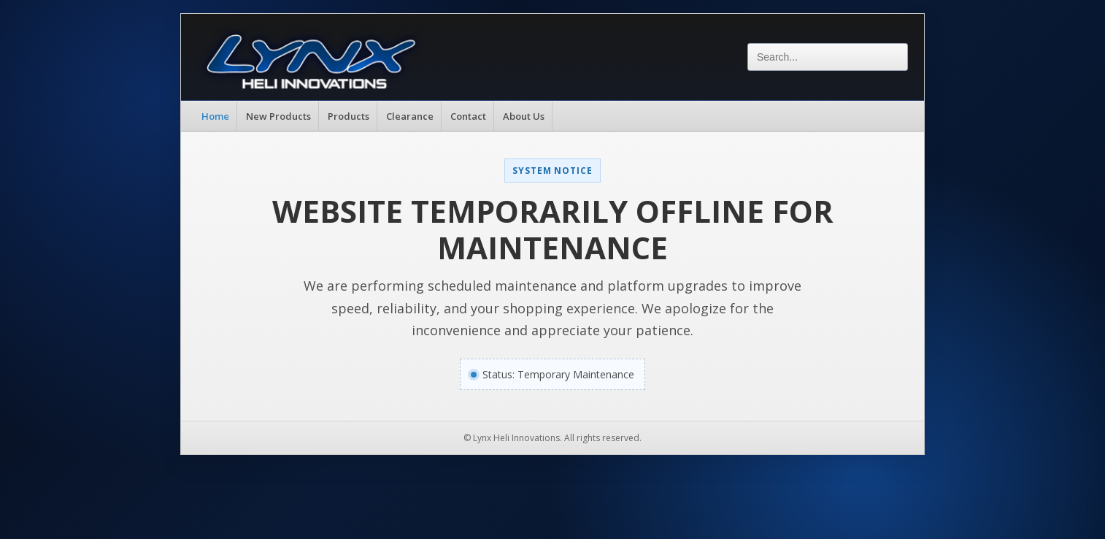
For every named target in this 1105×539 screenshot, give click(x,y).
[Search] (827, 57)
